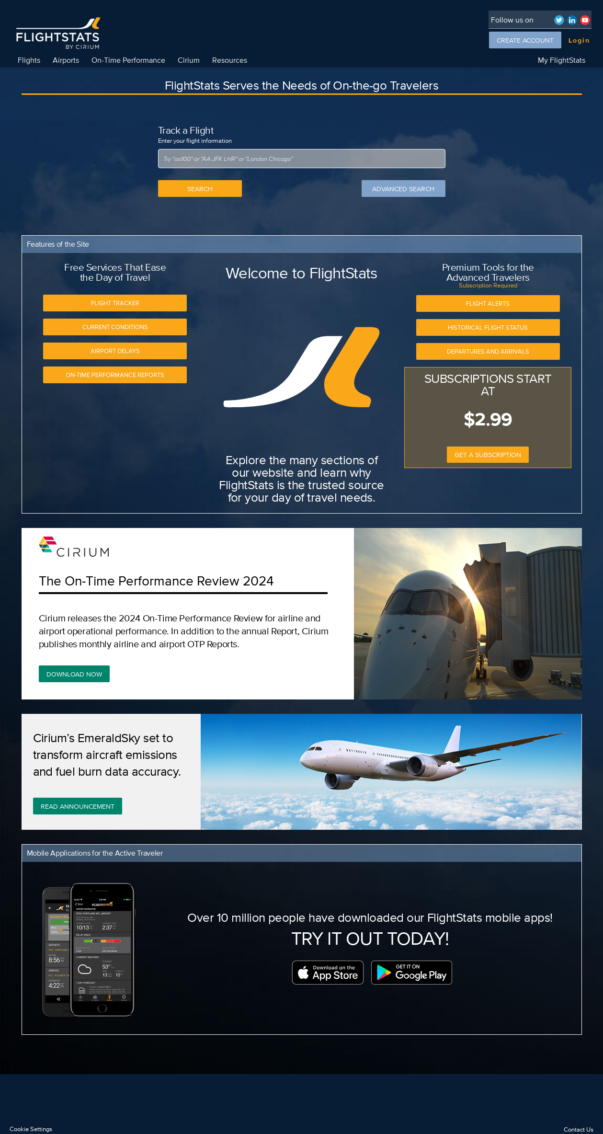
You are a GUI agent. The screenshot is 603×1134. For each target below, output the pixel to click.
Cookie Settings (31, 1129)
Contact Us (578, 1129)
